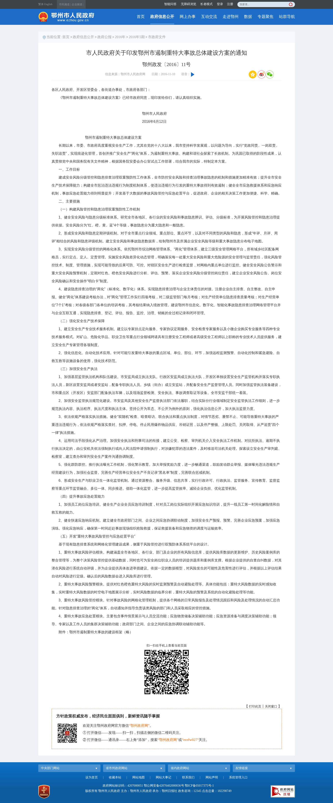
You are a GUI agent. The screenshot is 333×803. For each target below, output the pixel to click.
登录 (220, 4)
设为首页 (91, 777)
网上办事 (188, 16)
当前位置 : (54, 37)
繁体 (41, 4)
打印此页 (255, 706)
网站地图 (138, 777)
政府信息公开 (162, 16)
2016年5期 (137, 37)
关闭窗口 (271, 706)
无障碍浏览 (188, 4)
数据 (248, 16)
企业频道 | (77, 4)
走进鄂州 (231, 16)
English (48, 4)
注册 (230, 4)
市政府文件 (157, 37)
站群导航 (287, 16)
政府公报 (104, 37)
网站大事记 (163, 777)
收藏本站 (115, 777)
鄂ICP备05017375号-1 (199, 785)
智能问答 (170, 4)
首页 (141, 16)
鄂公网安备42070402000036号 (164, 785)
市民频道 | (65, 4)
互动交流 (209, 16)
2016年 (120, 37)
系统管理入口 (238, 777)
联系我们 (188, 777)
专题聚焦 (265, 16)
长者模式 (206, 4)
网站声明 (212, 777)
